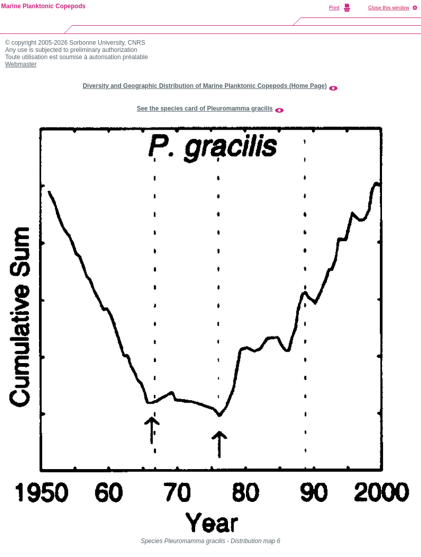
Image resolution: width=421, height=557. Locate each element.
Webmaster (20, 64)
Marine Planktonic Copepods (43, 6)
